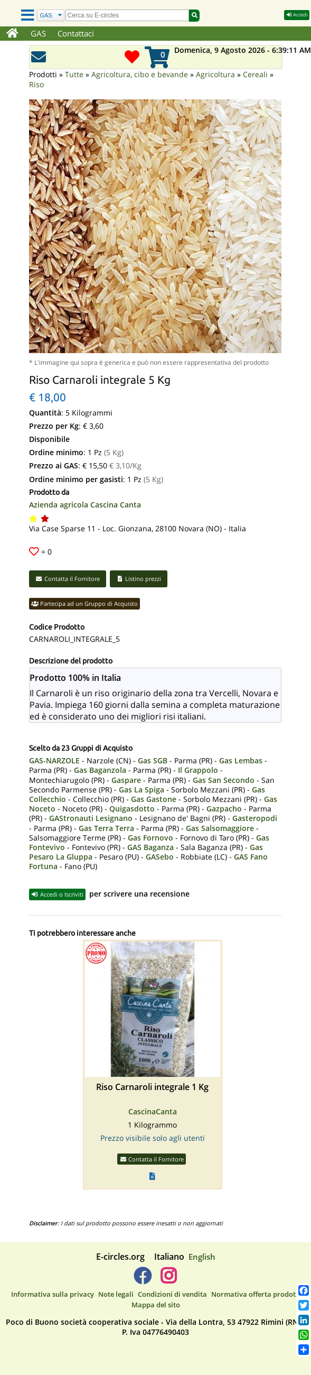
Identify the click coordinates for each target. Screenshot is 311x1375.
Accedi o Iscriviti (57, 894)
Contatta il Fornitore (67, 579)
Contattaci (76, 33)
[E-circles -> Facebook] (142, 1280)
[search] (127, 15)
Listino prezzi (138, 579)
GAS (38, 33)
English (202, 1256)
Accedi (296, 14)
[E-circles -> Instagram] (168, 1280)
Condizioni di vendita (172, 1294)
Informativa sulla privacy (52, 1294)
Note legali (116, 1294)
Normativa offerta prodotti (255, 1294)
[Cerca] (50, 16)
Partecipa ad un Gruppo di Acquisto (84, 603)
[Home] (12, 33)
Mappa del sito (155, 1304)
